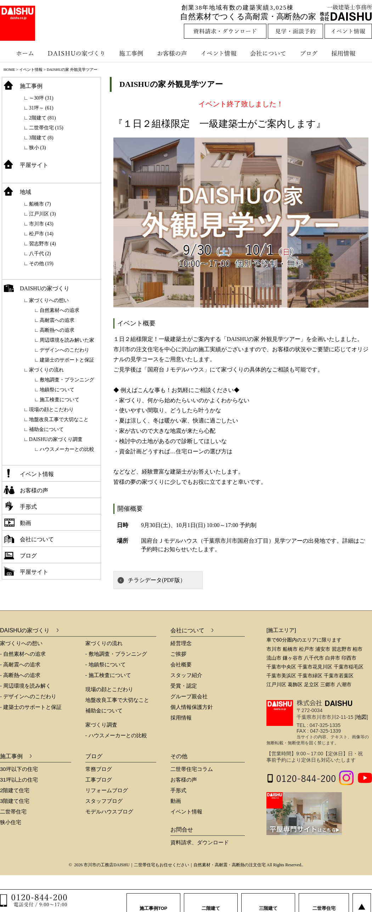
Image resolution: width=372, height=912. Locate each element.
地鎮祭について (57, 389)
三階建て (268, 901)
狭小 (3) (37, 147)
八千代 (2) (40, 253)
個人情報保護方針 (191, 707)
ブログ (310, 53)
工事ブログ (98, 780)
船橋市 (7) (40, 204)
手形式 (28, 507)
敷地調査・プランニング (67, 379)
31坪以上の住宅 (19, 780)
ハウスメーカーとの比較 (67, 449)
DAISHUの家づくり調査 (56, 439)
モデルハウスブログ (109, 812)
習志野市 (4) (42, 243)
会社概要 (181, 664)
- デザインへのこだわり (28, 696)
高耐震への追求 (57, 320)
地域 (25, 192)
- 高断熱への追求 (20, 675)
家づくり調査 (101, 725)
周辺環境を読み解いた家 (67, 340)
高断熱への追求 (57, 330)
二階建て (210, 901)
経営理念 (181, 643)
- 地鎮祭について (105, 664)
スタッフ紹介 (186, 675)
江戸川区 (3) (42, 214)
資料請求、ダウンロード (199, 842)
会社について (267, 53)
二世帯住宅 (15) (46, 127)
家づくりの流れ (46, 370)
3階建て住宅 (14, 801)
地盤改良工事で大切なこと (59, 419)
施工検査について (59, 399)
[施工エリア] (281, 630)
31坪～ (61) (41, 108)
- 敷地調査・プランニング (116, 654)
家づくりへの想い (49, 300)
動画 (25, 523)
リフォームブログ (106, 790)
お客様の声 (173, 53)
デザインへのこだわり (64, 350)
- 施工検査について (108, 675)
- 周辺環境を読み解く (25, 686)
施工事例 (132, 53)
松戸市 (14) (41, 233)
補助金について (46, 429)
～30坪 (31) (41, 98)
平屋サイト (34, 165)
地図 (361, 717)
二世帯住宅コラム (191, 769)
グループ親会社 (189, 696)
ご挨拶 (178, 654)
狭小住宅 (10, 822)
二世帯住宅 (13, 812)
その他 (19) (41, 263)
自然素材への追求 (59, 310)
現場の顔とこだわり (51, 409)
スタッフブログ (104, 801)
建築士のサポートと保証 (67, 360)
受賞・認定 (183, 686)
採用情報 (348, 53)
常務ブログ (98, 769)
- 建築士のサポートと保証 (31, 707)
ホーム (21, 53)
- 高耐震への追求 (20, 664)
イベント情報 (218, 53)
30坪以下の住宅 (19, 769)
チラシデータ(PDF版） (157, 580)
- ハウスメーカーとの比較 (116, 735)
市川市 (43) (41, 223)
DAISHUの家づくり (77, 53)
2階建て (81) (42, 118)
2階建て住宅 (14, 790)
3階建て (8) (41, 137)
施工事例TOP (153, 901)
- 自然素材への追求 (23, 654)
